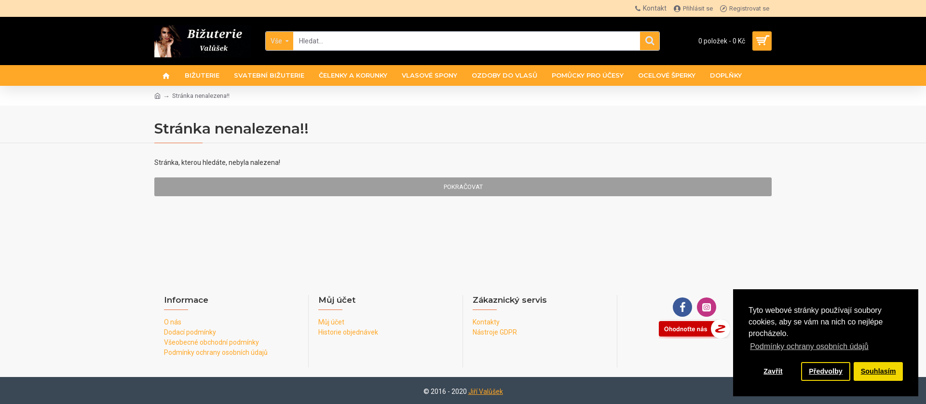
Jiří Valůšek (485, 391)
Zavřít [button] (772, 371)
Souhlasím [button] (878, 371)
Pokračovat (463, 186)
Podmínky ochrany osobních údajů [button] (809, 346)
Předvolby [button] (826, 371)
